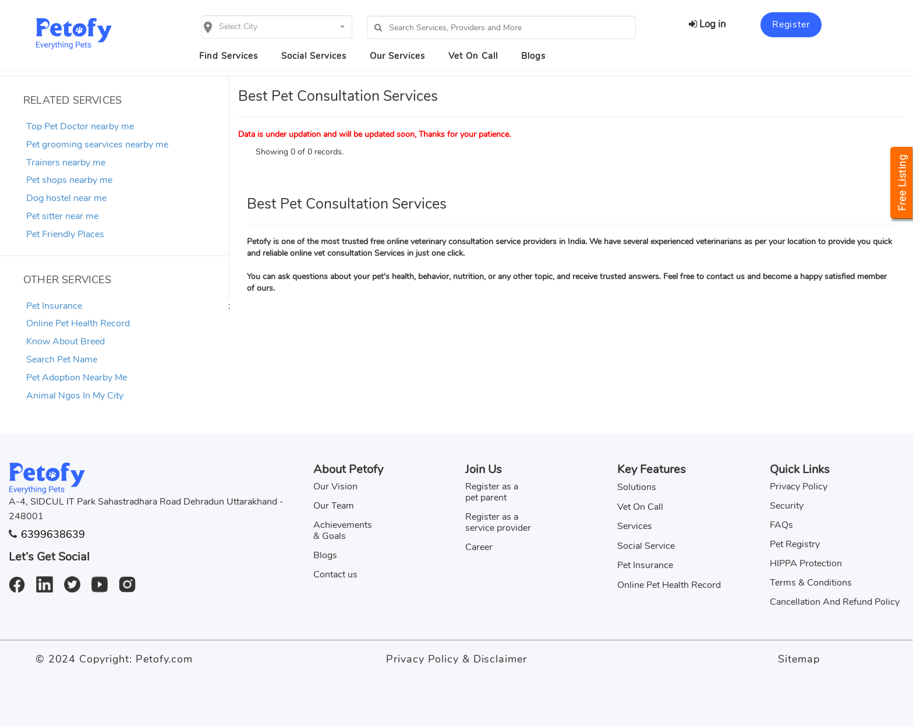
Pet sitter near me (62, 216)
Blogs (533, 56)
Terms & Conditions (811, 582)
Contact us (335, 574)
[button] (276, 26)
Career (479, 547)
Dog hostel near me (66, 198)
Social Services (313, 56)
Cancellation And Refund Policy (835, 601)
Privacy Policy (798, 486)
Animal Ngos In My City (74, 395)
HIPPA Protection (806, 563)
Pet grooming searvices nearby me (97, 144)
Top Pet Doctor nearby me (80, 126)
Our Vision (335, 486)
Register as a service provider (498, 522)
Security (787, 505)
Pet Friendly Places (65, 234)
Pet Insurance (54, 305)
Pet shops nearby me (69, 180)
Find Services (228, 56)
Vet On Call (473, 56)
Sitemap (798, 659)
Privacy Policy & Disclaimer (456, 659)
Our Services (397, 56)
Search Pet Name (61, 359)
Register (791, 24)
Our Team (333, 505)
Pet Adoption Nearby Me (76, 377)
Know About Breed (65, 341)
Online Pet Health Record (78, 323)
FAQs (781, 525)
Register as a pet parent (491, 492)
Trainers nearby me (65, 162)
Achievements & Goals (342, 530)
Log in (707, 24)
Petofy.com (164, 659)
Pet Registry (795, 544)
